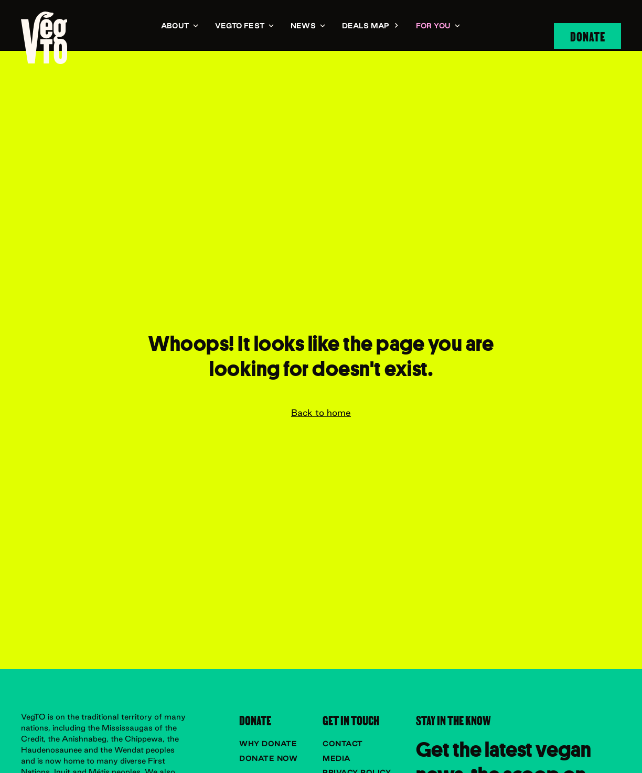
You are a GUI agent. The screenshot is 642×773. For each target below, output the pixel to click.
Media (337, 758)
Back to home (321, 413)
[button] (179, 26)
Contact (343, 743)
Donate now (268, 758)
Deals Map (366, 26)
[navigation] (44, 37)
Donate (587, 36)
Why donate (268, 743)
